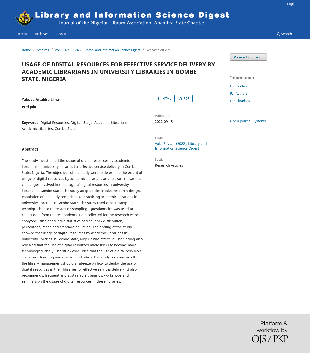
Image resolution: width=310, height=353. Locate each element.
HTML (166, 98)
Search (284, 33)
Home (26, 50)
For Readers (238, 86)
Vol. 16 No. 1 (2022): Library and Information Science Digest (97, 50)
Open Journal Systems (248, 121)
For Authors (238, 93)
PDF (186, 98)
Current (21, 33)
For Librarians (240, 100)
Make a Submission (248, 57)
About (61, 33)
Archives (42, 33)
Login (291, 3)
